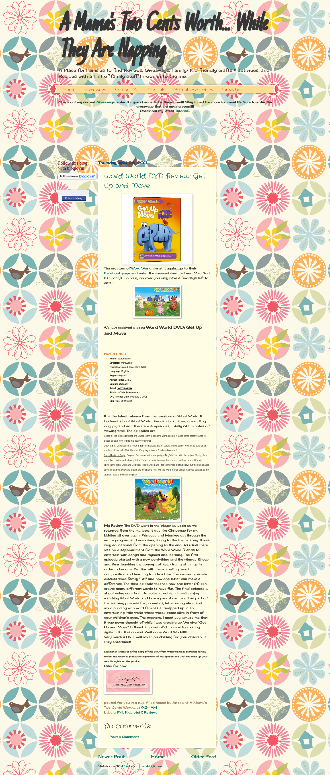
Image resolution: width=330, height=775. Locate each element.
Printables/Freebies (193, 89)
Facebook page (117, 273)
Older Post (203, 756)
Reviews (151, 712)
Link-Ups (231, 89)
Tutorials (156, 89)
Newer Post (111, 756)
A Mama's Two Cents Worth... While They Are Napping (162, 38)
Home (69, 89)
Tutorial (181, 111)
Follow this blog (73, 198)
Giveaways (95, 89)
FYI (120, 712)
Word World (141, 268)
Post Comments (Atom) (142, 766)
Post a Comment (124, 736)
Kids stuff (133, 712)
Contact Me (127, 89)
